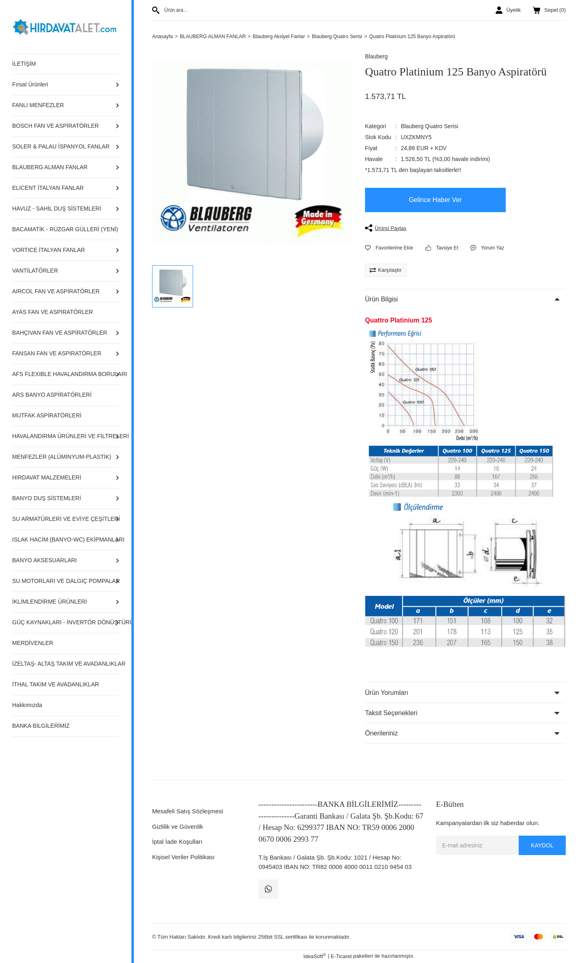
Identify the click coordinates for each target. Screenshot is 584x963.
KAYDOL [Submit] (542, 846)
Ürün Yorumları (386, 693)
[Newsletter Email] (501, 846)
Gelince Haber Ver (435, 200)
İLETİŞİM (24, 63)
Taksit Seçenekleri (391, 713)
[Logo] (65, 26)
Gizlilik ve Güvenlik (177, 826)
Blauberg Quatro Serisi (429, 126)
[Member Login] (508, 10)
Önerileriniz (381, 733)
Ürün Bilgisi (381, 299)
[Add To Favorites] (389, 248)
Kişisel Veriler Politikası (183, 857)
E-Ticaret (341, 957)
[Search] (252, 10)
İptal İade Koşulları (177, 841)
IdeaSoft (314, 956)
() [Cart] (549, 10)
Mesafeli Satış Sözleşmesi (187, 811)
